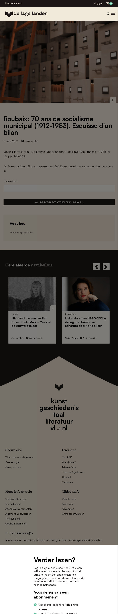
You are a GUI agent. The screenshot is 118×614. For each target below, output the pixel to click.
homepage (49, 584)
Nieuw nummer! (13, 3)
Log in (37, 567)
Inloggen (98, 3)
